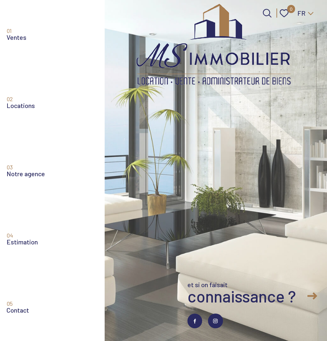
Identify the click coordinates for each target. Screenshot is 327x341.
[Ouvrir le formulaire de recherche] (267, 13)
